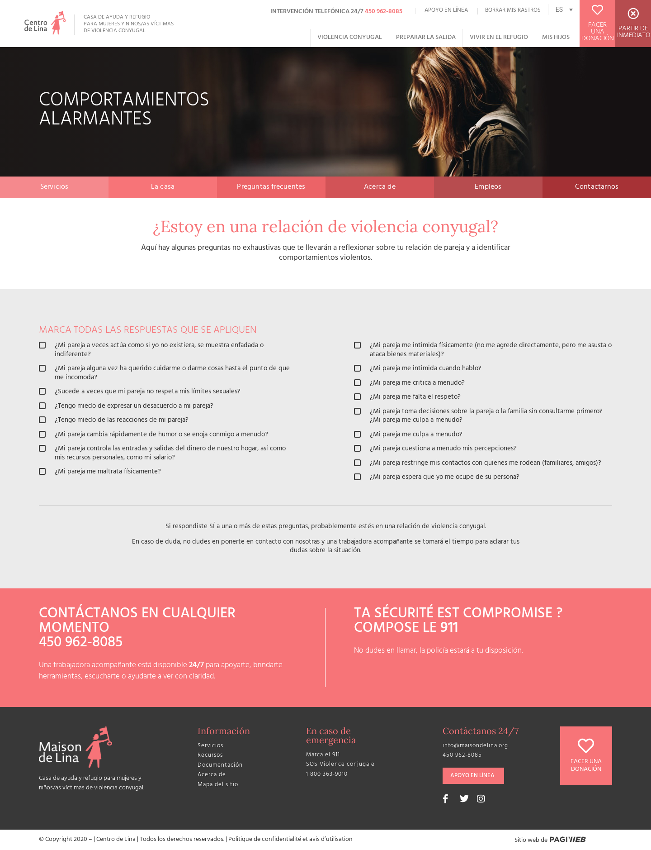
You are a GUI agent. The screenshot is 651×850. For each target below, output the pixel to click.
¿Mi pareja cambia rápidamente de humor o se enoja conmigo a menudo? (153, 435)
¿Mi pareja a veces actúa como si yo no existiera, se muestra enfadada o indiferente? (151, 350)
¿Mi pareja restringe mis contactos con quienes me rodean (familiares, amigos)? (477, 463)
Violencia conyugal (349, 38)
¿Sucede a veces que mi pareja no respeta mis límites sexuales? (140, 392)
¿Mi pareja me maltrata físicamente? (100, 472)
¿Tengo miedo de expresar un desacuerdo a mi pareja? (126, 406)
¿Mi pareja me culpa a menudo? (408, 435)
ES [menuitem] (559, 9)
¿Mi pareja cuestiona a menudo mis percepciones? (435, 449)
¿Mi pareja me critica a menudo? (409, 383)
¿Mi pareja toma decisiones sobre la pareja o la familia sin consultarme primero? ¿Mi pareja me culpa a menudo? (478, 416)
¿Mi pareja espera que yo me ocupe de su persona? (436, 477)
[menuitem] (563, 9)
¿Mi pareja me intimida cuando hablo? (417, 369)
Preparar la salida (426, 38)
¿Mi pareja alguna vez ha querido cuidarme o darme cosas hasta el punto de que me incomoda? (164, 373)
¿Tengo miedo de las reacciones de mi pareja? (114, 420)
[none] (563, 9)
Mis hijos (556, 38)
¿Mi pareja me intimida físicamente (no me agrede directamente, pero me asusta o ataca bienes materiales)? (483, 350)
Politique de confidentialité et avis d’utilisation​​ (290, 840)
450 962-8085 (383, 12)
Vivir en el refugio (499, 38)
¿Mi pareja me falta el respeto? (407, 397)
